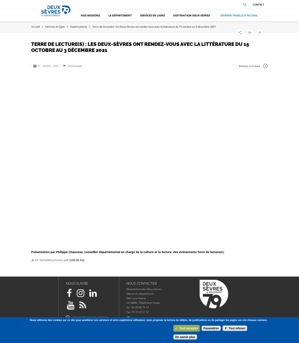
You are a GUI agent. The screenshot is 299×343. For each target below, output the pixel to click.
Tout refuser (234, 328)
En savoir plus (185, 337)
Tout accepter (186, 328)
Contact (258, 4)
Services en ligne (55, 26)
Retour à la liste (253, 66)
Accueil (35, 26)
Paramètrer (211, 328)
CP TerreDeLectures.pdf (52, 260)
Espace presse (78, 26)
